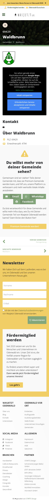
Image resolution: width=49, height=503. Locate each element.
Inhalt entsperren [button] (24, 95)
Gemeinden (7, 42)
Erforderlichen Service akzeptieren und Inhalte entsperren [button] (24, 105)
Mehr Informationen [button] (24, 90)
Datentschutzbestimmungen (30, 310)
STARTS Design (31, 499)
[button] (12, 196)
